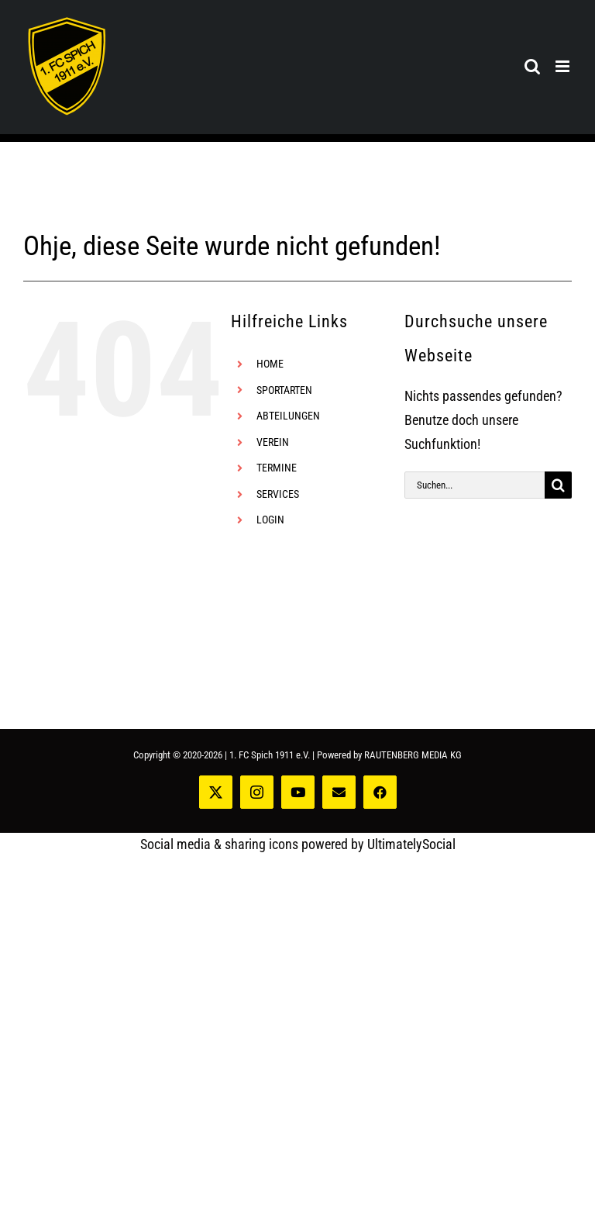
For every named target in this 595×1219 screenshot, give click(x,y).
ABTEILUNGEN (288, 415)
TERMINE (276, 467)
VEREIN (272, 442)
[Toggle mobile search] (532, 66)
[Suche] (558, 485)
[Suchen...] (474, 485)
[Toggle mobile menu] (563, 66)
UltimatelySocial (411, 844)
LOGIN (270, 519)
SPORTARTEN (284, 390)
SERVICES (277, 494)
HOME (270, 363)
